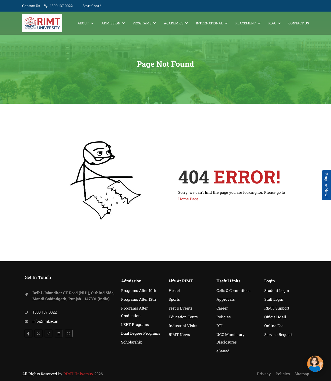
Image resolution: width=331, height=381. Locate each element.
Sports (174, 299)
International (209, 23)
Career (222, 308)
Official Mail (275, 316)
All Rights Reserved (39, 373)
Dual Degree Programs (140, 333)
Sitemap (302, 373)
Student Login (276, 290)
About (83, 23)
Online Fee (273, 325)
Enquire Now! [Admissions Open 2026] (326, 185)
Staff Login (273, 299)
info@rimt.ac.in (45, 321)
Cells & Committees (233, 290)
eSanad (223, 350)
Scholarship (131, 342)
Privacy (264, 373)
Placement (245, 23)
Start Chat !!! (92, 5)
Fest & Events (180, 308)
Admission (110, 23)
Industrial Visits (183, 325)
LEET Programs (135, 324)
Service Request (278, 334)
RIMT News (179, 334)
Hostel (174, 290)
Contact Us (31, 5)
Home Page (188, 201)
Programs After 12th (138, 299)
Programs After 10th (138, 290)
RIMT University (78, 373)
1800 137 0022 (61, 5)
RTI (219, 325)
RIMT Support (276, 308)
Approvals (225, 299)
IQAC (272, 23)
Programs (142, 23)
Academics (173, 23)
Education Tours (183, 316)
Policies (223, 316)
